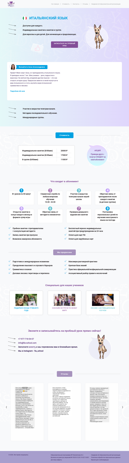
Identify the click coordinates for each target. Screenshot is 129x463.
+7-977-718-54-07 (26, 339)
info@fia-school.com (27, 343)
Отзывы (85, 4)
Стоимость (66, 4)
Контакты (76, 4)
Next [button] (122, 407)
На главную (55, 4)
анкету (32, 347)
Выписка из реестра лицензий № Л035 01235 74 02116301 (70, 457)
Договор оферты (56, 460)
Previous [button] (6, 407)
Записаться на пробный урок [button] (64, 45)
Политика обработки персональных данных (105, 457)
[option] (27, 412)
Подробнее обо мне (17, 91)
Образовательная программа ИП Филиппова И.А (67, 455)
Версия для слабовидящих (100, 460)
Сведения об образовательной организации (105, 4)
